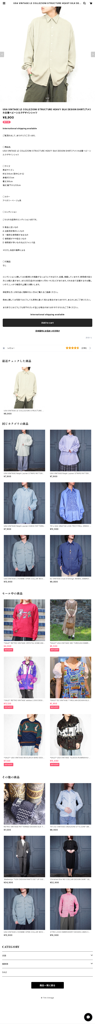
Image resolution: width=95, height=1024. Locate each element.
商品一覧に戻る (47, 985)
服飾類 (5, 964)
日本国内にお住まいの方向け (47, 331)
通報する (89, 338)
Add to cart (47, 322)
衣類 (4, 955)
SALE (4, 972)
